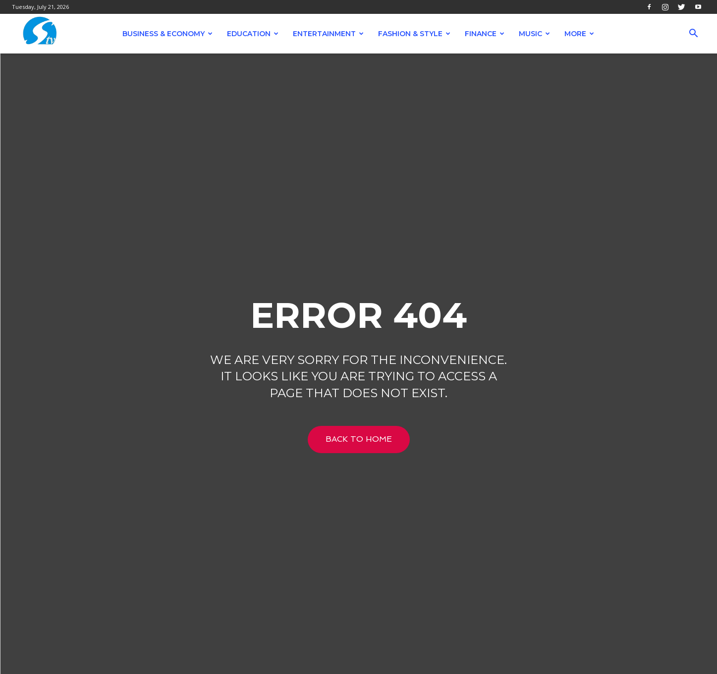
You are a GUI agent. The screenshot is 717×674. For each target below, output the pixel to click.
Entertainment (328, 33)
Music (534, 33)
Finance (484, 33)
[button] (694, 34)
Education (252, 33)
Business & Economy (167, 33)
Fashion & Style (414, 33)
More (579, 33)
